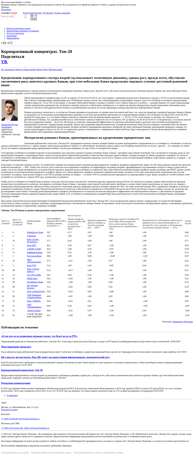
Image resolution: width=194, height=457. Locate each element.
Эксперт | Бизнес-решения (58, 13)
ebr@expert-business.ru (29, 419)
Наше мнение (30, 69)
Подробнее (6, 9)
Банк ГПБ (31, 265)
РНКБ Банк (32, 278)
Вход (33, 19)
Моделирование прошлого (16, 346)
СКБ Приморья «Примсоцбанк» (34, 296)
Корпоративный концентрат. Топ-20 (22, 370)
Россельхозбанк (34, 256)
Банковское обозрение (183, 321)
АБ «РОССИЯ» (34, 275)
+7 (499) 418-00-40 (9, 419)
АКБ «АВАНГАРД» (36, 291)
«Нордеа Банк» (34, 310)
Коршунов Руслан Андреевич (9, 125)
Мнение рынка (55, 69)
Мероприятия (13, 38)
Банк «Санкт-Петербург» (33, 240)
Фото (45, 69)
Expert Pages (28, 13)
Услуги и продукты (15, 33)
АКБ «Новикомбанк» (34, 305)
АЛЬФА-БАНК (34, 249)
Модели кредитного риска (19, 28)
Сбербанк (31, 236)
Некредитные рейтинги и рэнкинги (23, 31)
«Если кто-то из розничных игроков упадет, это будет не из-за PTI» (39, 336)
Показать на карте (9, 409)
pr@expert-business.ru (39, 428)
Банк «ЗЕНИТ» (34, 301)
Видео (40, 69)
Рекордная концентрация (15, 383)
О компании (12, 395)
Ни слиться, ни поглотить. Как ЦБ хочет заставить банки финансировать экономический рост (55, 357)
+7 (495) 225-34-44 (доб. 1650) (15, 428)
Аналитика (12, 36)
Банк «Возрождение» (34, 260)
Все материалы (8, 69)
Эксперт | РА (40, 13)
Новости (19, 69)
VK (4, 61)
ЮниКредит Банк (35, 232)
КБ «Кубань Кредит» (32, 286)
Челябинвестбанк (35, 282)
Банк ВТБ (31, 245)
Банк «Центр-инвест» (33, 270)
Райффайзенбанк (34, 252)
